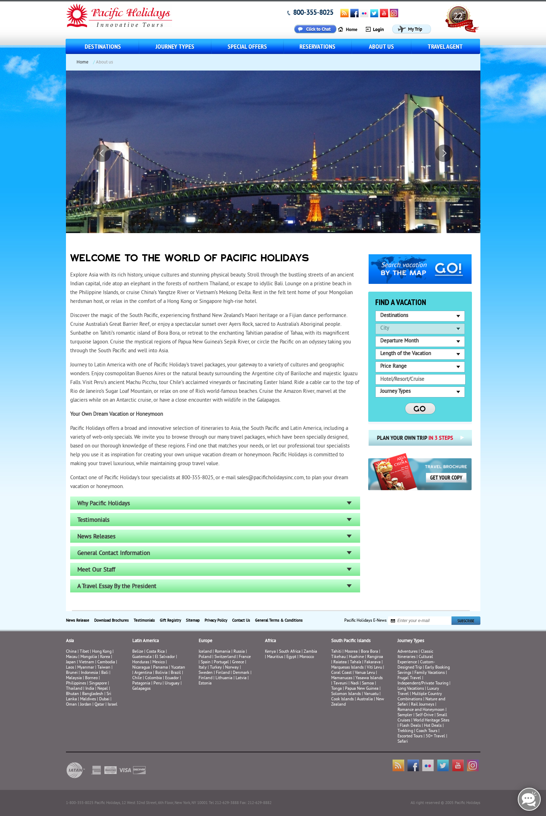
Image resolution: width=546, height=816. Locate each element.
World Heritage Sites (431, 720)
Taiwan (103, 667)
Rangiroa (375, 657)
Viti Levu (374, 667)
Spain (206, 662)
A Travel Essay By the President (116, 587)
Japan (71, 662)
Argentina (143, 673)
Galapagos (141, 689)
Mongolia (88, 657)
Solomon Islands (346, 694)
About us (381, 46)
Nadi (355, 683)
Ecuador (172, 678)
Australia (365, 699)
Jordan (85, 704)
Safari (403, 741)
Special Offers (247, 46)
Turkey (216, 667)
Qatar (99, 704)
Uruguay (172, 683)
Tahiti (336, 651)
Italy (203, 667)
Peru (157, 683)
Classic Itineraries (415, 654)
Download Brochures (111, 620)
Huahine (356, 657)
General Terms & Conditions (279, 620)
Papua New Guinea (361, 689)
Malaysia (74, 678)
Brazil (176, 673)
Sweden (206, 673)
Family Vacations (429, 673)
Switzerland (225, 657)
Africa (270, 641)
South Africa (290, 651)
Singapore (98, 683)
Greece (238, 662)
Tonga (336, 689)
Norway (232, 667)
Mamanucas (341, 678)
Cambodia (106, 662)
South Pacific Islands (350, 641)
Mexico (158, 662)
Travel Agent (445, 46)
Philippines (76, 683)
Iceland (205, 651)
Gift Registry (170, 620)
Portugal (221, 662)
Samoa (368, 683)
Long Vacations (411, 689)
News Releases (96, 537)
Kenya (270, 651)
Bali (104, 673)
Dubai (104, 699)
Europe (205, 641)
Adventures (408, 651)
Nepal (102, 689)
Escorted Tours (410, 736)
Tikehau (338, 657)
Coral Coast (341, 673)
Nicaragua (141, 667)
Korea (105, 657)
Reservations (317, 46)
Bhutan (72, 694)
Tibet (85, 651)
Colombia (153, 678)
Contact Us (241, 620)
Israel (112, 704)
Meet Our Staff (96, 570)
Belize (137, 651)
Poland (205, 657)
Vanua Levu (365, 673)
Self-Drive (424, 715)
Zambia (310, 651)
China (71, 651)
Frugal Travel (409, 678)
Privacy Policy (216, 620)
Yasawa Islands (369, 678)
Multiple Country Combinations (420, 697)
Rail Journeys (422, 704)
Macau (71, 657)
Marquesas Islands (347, 667)
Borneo (91, 678)
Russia (239, 651)
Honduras (140, 662)
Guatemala (142, 657)
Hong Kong (101, 651)
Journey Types (175, 46)
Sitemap (193, 620)
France (245, 657)
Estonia (205, 683)
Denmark (241, 673)
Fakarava (372, 662)
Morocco (306, 657)
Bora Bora (369, 651)
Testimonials (93, 520)
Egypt (291, 657)
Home (83, 62)
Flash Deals (410, 726)
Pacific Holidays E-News (365, 620)
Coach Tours (426, 731)
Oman (71, 704)
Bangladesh (92, 694)
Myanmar (85, 667)
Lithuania (224, 678)
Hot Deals (433, 726)
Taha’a (355, 662)
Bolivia (161, 673)
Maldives (88, 699)
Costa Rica (155, 651)
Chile (137, 678)
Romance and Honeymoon (421, 710)
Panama (160, 667)
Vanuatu (371, 694)
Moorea (351, 651)
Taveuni (340, 683)
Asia (70, 641)
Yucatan (178, 667)
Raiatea (340, 662)
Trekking (405, 731)
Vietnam (86, 662)
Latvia (241, 678)
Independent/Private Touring (423, 683)
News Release (77, 620)
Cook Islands (342, 699)
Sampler (405, 715)
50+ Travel (435, 736)
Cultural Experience (415, 659)
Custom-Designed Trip (416, 665)
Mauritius (275, 657)
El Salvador (165, 657)
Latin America (145, 641)
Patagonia (141, 683)
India (89, 689)
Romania (222, 651)
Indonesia (89, 673)
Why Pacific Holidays (103, 504)
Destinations (103, 46)
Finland (223, 673)
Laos (70, 667)
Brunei (72, 673)
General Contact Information (113, 554)
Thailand (74, 689)
